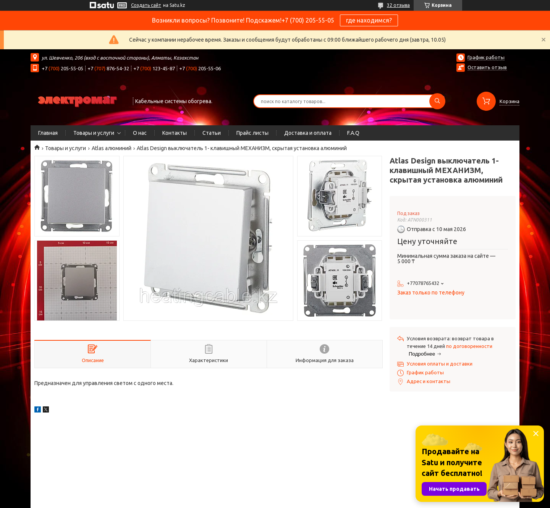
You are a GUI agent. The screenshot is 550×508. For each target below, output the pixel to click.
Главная (48, 133)
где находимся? (369, 20)
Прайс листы (252, 133)
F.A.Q (353, 133)
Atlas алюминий (111, 148)
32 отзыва (398, 5)
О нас (140, 133)
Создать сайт (146, 5)
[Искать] (437, 101)
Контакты (174, 133)
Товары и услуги (93, 133)
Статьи (211, 133)
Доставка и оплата (308, 133)
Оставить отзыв (487, 67)
